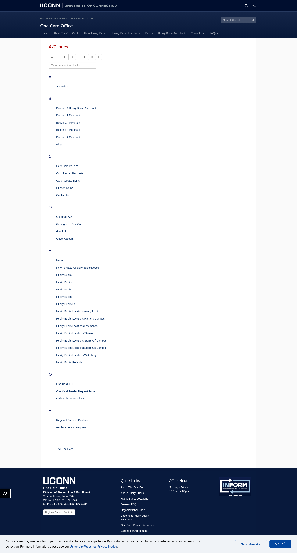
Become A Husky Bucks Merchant (76, 108)
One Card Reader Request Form (75, 391)
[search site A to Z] (72, 65)
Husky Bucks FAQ (67, 304)
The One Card (64, 449)
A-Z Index (62, 86)
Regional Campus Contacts (72, 420)
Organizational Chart (133, 510)
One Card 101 (64, 383)
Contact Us (197, 33)
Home (44, 33)
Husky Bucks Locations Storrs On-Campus (81, 347)
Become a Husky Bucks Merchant (165, 33)
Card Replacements (68, 180)
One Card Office (56, 26)
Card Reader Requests (69, 173)
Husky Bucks (64, 274)
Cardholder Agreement (134, 530)
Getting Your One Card (69, 224)
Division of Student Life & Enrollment (68, 18)
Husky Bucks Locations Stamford (75, 333)
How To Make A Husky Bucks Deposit (78, 267)
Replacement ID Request (71, 427)
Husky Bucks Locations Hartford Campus (80, 318)
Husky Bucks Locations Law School (77, 326)
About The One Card (65, 33)
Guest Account (64, 238)
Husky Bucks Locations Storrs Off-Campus (81, 340)
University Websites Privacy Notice (93, 546)
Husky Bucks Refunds (69, 362)
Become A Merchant (68, 115)
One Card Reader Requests (137, 525)
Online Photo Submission (71, 398)
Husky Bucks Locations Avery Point (77, 311)
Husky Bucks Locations (126, 33)
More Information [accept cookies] (251, 544)
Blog (59, 144)
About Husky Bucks (95, 33)
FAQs (214, 33)
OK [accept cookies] (280, 543)
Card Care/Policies (67, 166)
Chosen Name (64, 188)
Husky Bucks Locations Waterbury (76, 355)
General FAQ (64, 216)
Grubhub (61, 231)
